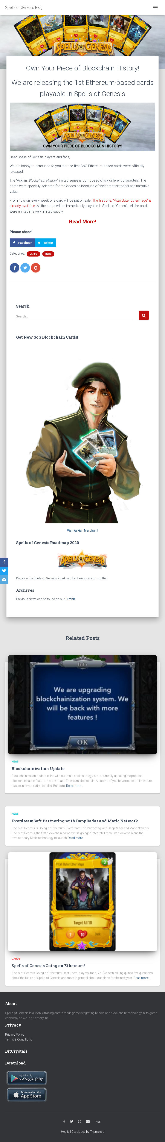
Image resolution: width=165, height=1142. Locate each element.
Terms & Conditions (18, 1039)
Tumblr (70, 599)
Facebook (64, 1121)
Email (88, 1121)
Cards (33, 254)
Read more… (74, 785)
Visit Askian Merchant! (82, 530)
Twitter (71, 1121)
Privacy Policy (14, 1034)
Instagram (79, 1121)
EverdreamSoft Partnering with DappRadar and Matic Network (75, 820)
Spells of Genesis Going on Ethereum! (48, 965)
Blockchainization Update (38, 768)
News (48, 254)
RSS (98, 1121)
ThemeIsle (97, 1131)
